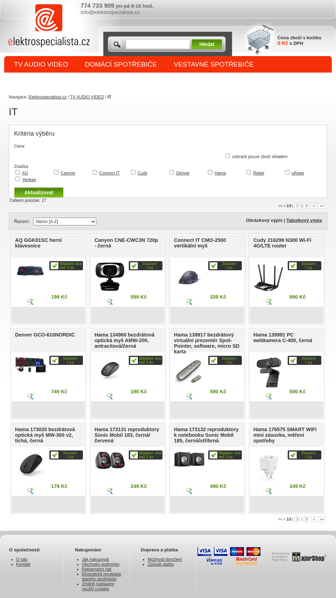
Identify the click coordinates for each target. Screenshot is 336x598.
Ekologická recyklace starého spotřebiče (101, 577)
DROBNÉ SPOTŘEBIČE (51, 81)
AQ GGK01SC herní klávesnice (38, 243)
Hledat (207, 44)
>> (322, 206)
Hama (220, 173)
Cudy (142, 173)
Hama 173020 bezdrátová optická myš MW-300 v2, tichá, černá (45, 435)
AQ (25, 173)
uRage (298, 173)
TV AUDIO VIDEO (41, 64)
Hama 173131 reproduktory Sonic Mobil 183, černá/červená (126, 435)
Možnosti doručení (165, 559)
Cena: (19, 146)
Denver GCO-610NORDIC (45, 335)
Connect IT (109, 173)
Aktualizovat (38, 192)
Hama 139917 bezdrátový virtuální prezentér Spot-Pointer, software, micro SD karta (206, 343)
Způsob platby (161, 564)
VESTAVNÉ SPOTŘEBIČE (214, 64)
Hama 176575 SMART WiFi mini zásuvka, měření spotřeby (285, 435)
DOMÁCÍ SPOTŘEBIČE (121, 64)
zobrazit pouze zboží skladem (259, 156)
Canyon (68, 173)
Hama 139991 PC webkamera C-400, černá (282, 337)
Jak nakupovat (95, 559)
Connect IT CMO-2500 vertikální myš (200, 243)
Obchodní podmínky (100, 564)
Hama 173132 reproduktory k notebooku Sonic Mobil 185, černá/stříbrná (206, 435)
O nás (21, 559)
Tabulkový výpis (304, 220)
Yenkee (29, 179)
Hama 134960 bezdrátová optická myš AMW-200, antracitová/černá (124, 340)
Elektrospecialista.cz (48, 97)
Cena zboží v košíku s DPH (299, 40)
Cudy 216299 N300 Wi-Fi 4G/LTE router (282, 243)
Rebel (258, 173)
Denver (183, 173)
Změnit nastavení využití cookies (98, 586)
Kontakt (23, 564)
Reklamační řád (96, 569)
